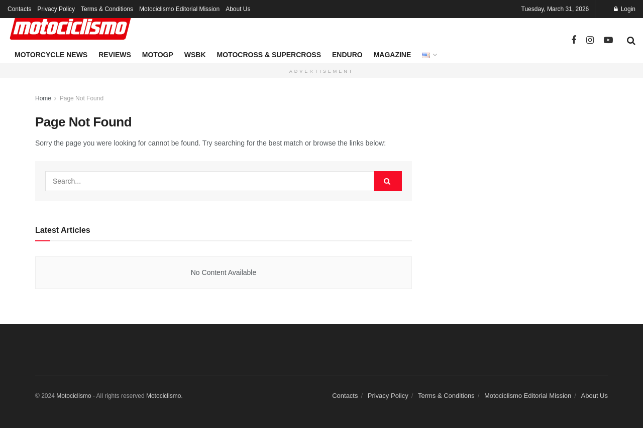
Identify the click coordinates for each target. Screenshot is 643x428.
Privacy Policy (56, 9)
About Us (238, 9)
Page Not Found (81, 98)
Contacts (19, 9)
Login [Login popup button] (624, 9)
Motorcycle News (51, 55)
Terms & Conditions (107, 9)
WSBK (195, 55)
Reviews (114, 55)
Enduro (347, 55)
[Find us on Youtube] (608, 40)
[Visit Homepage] (70, 28)
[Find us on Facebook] (573, 40)
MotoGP (157, 55)
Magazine (392, 55)
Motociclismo (73, 395)
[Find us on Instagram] (590, 40)
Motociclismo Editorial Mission (179, 9)
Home (43, 98)
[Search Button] (631, 40)
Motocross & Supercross (269, 55)
